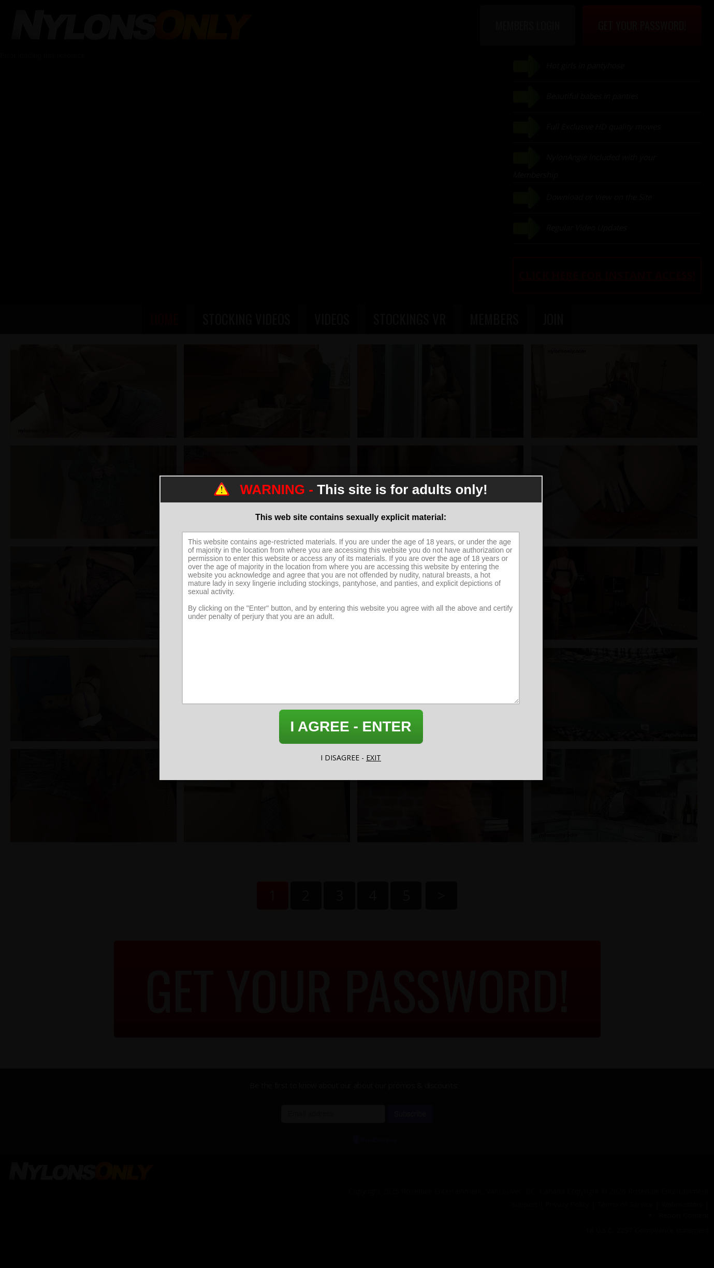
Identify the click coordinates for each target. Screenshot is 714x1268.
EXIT (373, 757)
